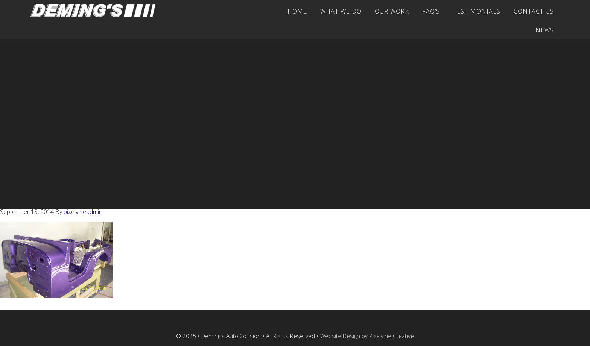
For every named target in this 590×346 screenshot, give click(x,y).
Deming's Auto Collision (96, 10)
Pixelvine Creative (391, 336)
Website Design (340, 336)
